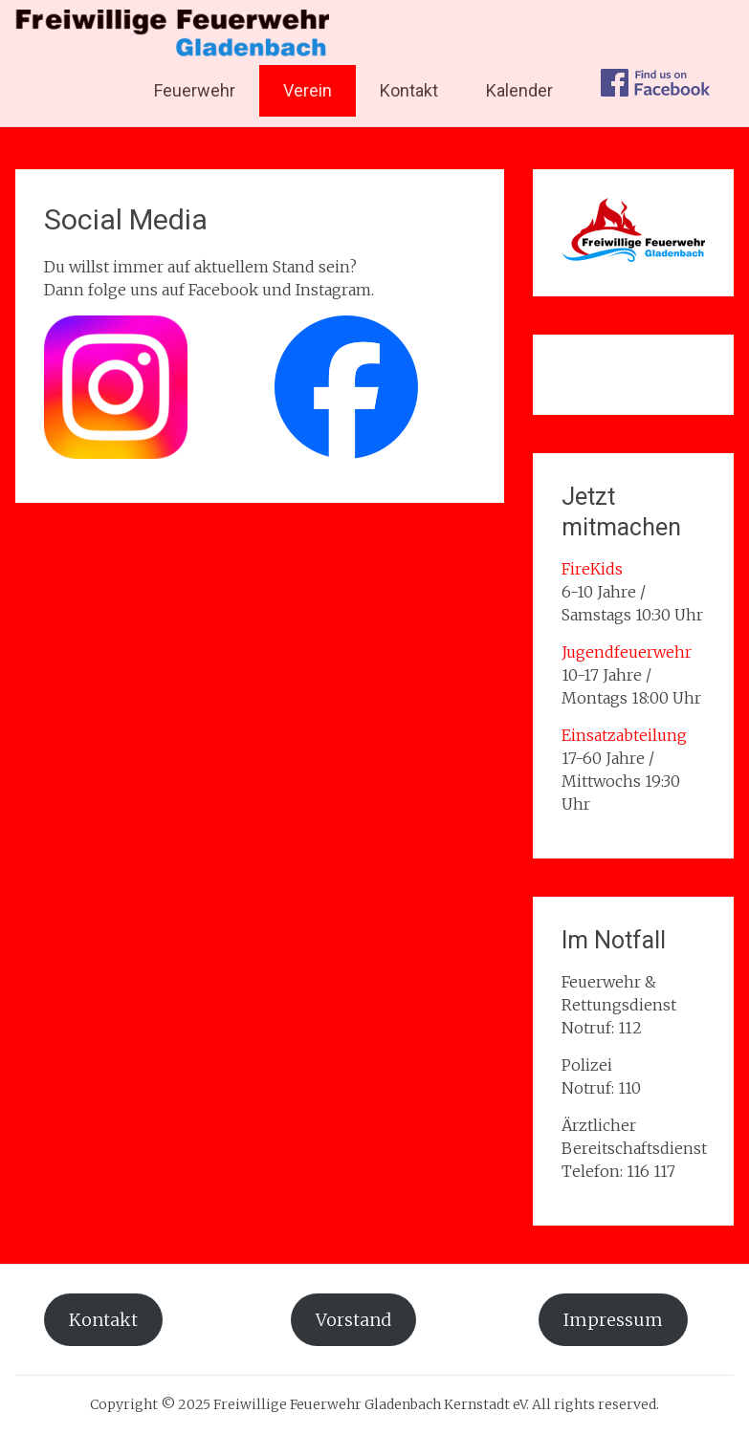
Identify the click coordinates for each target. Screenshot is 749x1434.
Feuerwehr (194, 90)
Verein (307, 90)
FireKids (592, 568)
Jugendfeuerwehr (627, 652)
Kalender (519, 90)
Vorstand (353, 1320)
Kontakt (409, 90)
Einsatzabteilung (624, 735)
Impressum (613, 1320)
